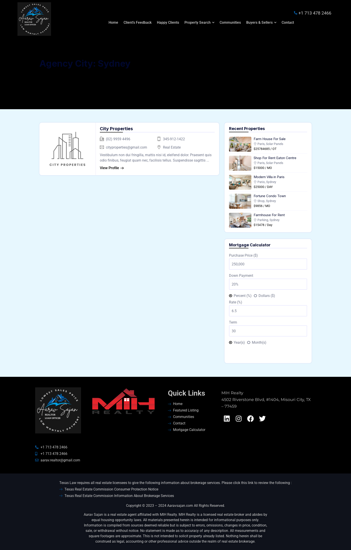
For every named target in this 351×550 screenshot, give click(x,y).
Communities (230, 22)
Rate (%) (235, 302)
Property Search (197, 22)
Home (113, 22)
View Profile (109, 168)
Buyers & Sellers (259, 22)
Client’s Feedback (138, 22)
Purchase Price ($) (243, 255)
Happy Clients (168, 22)
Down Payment (241, 275)
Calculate (268, 353)
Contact (288, 22)
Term (233, 322)
